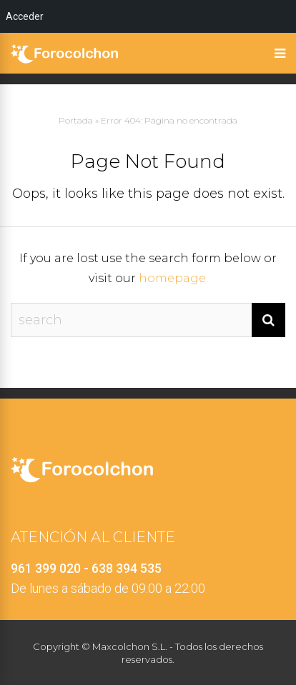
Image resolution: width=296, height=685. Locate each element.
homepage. (173, 278)
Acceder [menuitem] (25, 16)
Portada (76, 120)
